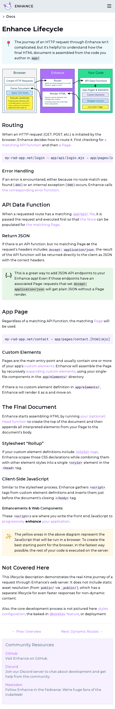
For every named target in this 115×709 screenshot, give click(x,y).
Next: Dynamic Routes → (82, 631)
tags (86, 452)
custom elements (39, 366)
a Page (65, 145)
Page (98, 321)
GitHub (11, 654)
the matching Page (43, 225)
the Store (88, 219)
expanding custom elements (50, 371)
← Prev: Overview (26, 631)
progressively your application (36, 521)
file (84, 214)
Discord (11, 667)
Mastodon (13, 685)
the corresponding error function (30, 190)
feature (64, 614)
